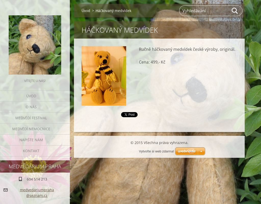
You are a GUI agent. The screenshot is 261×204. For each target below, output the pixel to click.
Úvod (31, 95)
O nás (31, 106)
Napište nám (31, 139)
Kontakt (31, 150)
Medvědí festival (31, 117)
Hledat (235, 11)
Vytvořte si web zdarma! (156, 151)
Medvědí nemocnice (31, 128)
